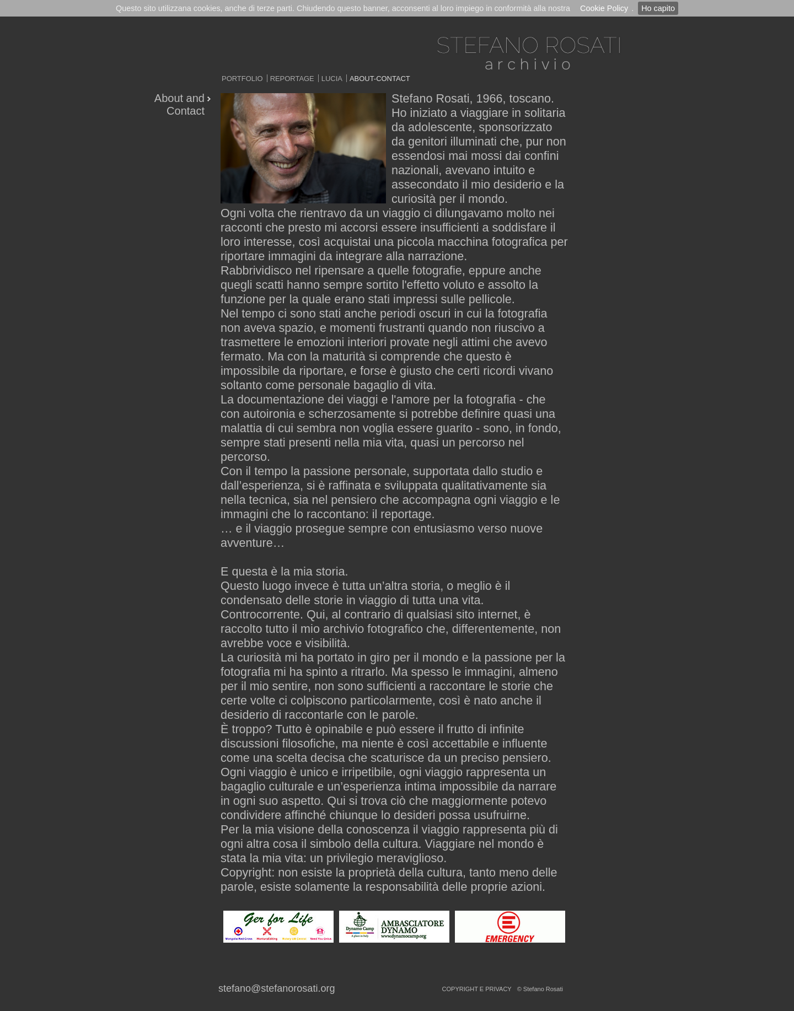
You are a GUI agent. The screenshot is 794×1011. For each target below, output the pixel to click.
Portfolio (242, 78)
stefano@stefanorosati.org (276, 988)
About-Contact (380, 78)
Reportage (292, 78)
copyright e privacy (477, 989)
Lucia (331, 78)
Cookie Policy (604, 8)
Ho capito (658, 8)
